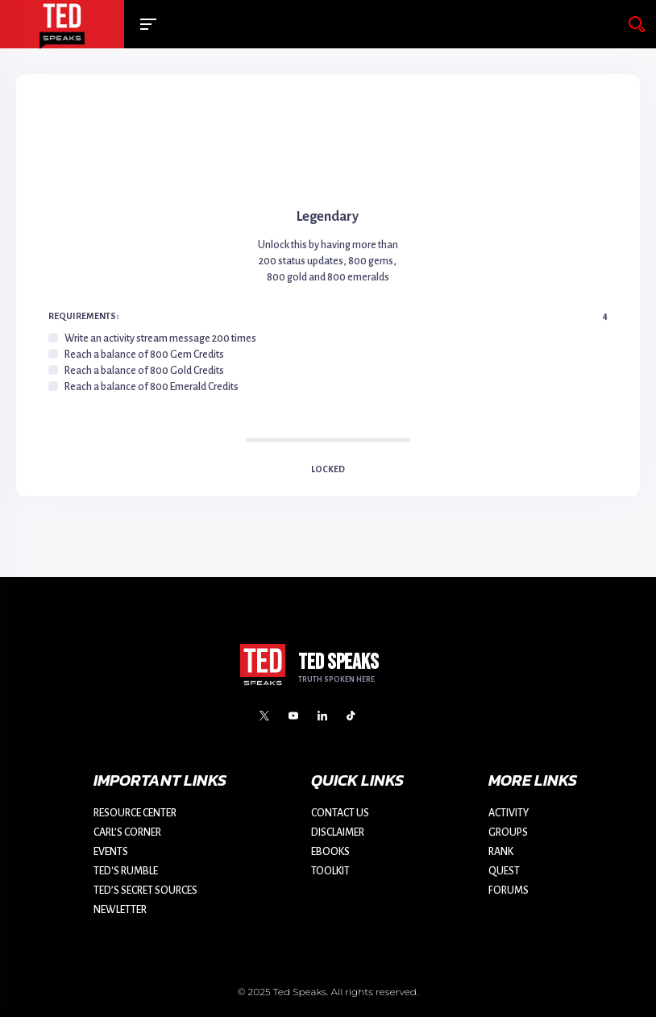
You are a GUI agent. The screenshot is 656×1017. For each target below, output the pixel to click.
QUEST (504, 871)
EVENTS (110, 851)
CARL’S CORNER (127, 832)
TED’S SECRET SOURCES (145, 890)
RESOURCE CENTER (134, 813)
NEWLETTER (120, 909)
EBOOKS (330, 851)
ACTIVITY (508, 813)
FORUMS (508, 890)
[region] (327, 362)
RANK (500, 851)
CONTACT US (340, 813)
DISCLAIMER (337, 832)
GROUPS (508, 832)
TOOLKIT (330, 871)
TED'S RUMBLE (125, 871)
